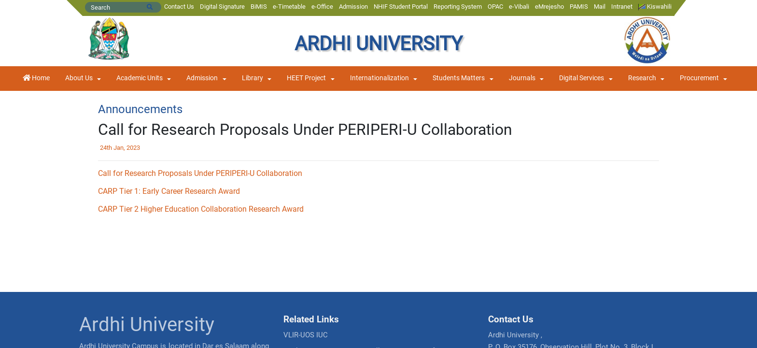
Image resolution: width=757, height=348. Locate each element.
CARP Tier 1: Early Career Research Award (169, 191)
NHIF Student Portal (401, 6)
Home (36, 78)
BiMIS (259, 6)
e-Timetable (289, 6)
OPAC (495, 6)
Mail (599, 6)
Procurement (699, 78)
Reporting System (458, 6)
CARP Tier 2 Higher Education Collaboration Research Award (201, 209)
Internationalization (379, 78)
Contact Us (179, 6)
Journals (522, 78)
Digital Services (581, 78)
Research (642, 78)
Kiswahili (655, 7)
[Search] (123, 7)
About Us (79, 78)
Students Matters (459, 78)
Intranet (621, 6)
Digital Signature (222, 6)
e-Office (322, 6)
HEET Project (306, 78)
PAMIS (579, 6)
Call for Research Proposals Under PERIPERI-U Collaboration (200, 173)
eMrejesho (549, 6)
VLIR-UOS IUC (305, 335)
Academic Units (139, 78)
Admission (353, 6)
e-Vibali (519, 6)
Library (252, 78)
